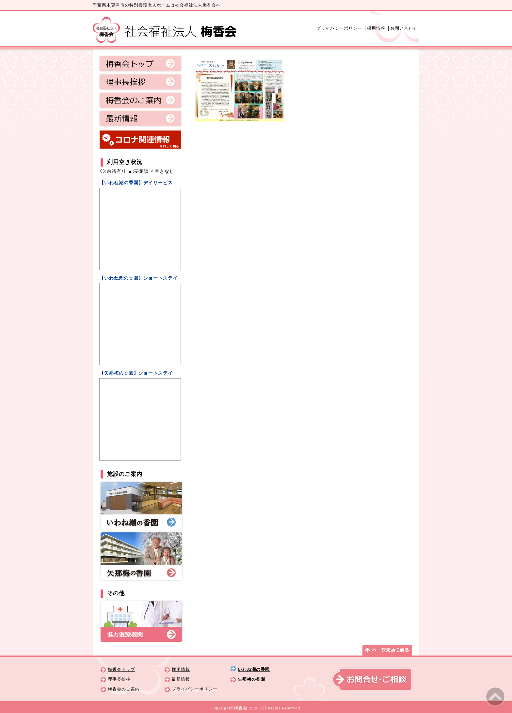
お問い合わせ (404, 28)
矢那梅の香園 (251, 679)
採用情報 (376, 28)
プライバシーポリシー (339, 28)
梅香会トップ (140, 64)
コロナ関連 (140, 139)
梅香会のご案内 (140, 100)
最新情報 (140, 118)
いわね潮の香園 (254, 669)
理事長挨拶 (140, 82)
